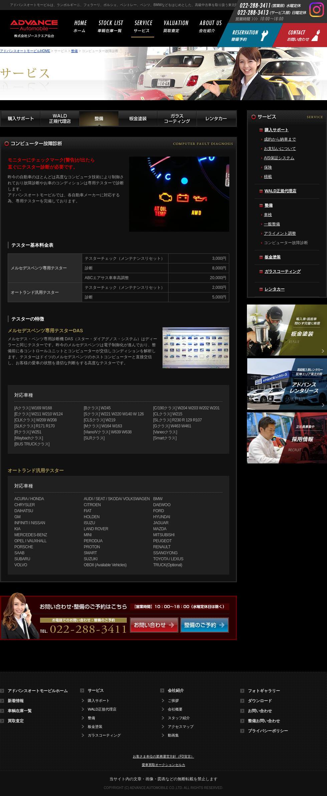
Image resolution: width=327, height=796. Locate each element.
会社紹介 (176, 690)
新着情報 (16, 701)
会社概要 (175, 709)
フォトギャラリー (264, 691)
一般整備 (272, 224)
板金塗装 (273, 257)
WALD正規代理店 (280, 191)
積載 (268, 176)
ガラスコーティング (283, 271)
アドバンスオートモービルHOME (25, 51)
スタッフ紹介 (179, 718)
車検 (268, 214)
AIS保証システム (279, 158)
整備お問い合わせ (264, 721)
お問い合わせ (260, 711)
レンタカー (275, 289)
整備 (74, 51)
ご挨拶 (173, 701)
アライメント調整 (280, 233)
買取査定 (16, 721)
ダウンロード (260, 701)
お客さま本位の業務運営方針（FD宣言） (163, 756)
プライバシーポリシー (268, 731)
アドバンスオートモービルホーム (38, 691)
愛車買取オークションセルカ (163, 765)
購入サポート (277, 130)
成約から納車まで (280, 139)
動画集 (173, 735)
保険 (268, 167)
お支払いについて (280, 148)
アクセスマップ (181, 727)
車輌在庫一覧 (20, 711)
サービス (96, 690)
